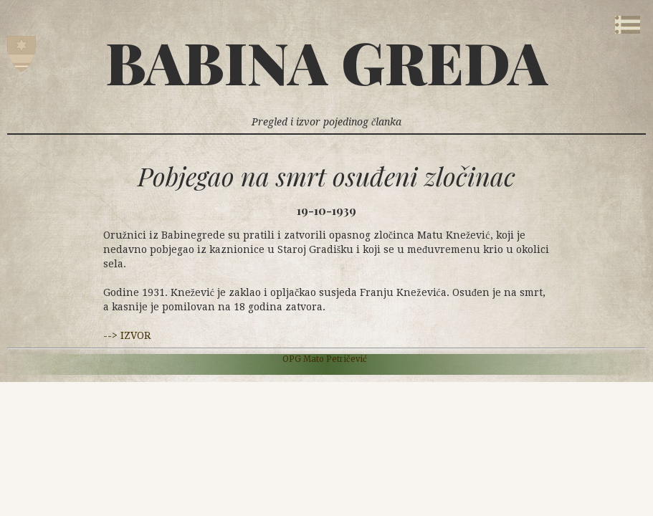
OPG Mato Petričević (324, 359)
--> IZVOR (127, 335)
